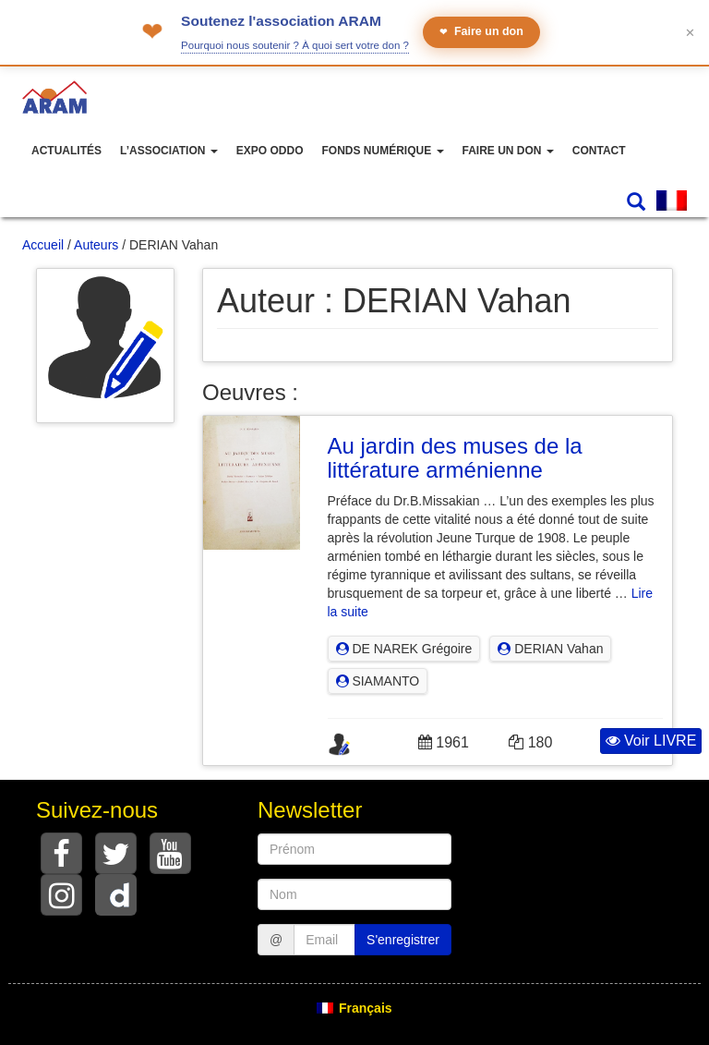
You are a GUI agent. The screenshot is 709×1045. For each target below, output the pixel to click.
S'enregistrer (403, 939)
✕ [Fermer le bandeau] (690, 33)
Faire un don (481, 32)
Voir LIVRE (651, 740)
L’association (169, 150)
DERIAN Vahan (550, 648)
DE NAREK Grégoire (404, 648)
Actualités (66, 150)
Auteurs (96, 244)
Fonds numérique (382, 150)
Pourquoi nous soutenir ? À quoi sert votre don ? (295, 45)
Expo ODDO (270, 150)
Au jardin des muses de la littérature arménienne (455, 457)
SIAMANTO (378, 681)
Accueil (43, 244)
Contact (599, 150)
